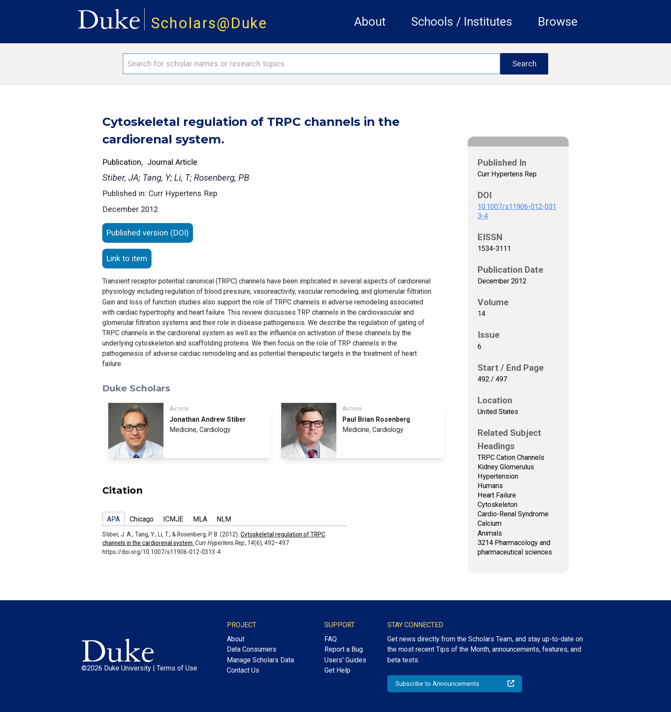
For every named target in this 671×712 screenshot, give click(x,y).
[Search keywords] (311, 64)
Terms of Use (177, 668)
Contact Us (243, 670)
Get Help (337, 670)
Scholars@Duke (209, 23)
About (370, 22)
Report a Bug (343, 649)
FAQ (330, 639)
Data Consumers (251, 649)
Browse (558, 22)
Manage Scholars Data (260, 660)
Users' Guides (345, 660)
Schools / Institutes (461, 22)
